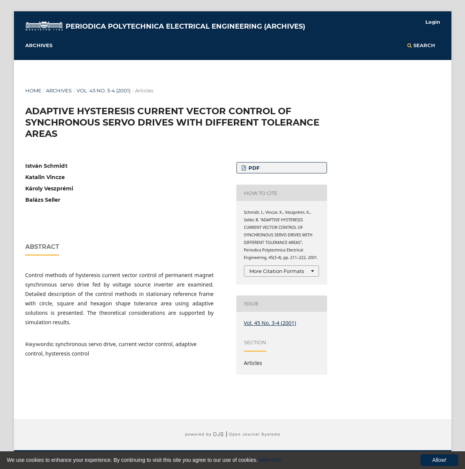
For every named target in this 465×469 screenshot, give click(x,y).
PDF (253, 168)
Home (33, 90)
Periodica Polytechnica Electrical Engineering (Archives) (185, 26)
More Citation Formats (276, 271)
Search (421, 45)
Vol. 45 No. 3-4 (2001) (103, 90)
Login (432, 22)
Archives (38, 45)
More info (270, 460)
